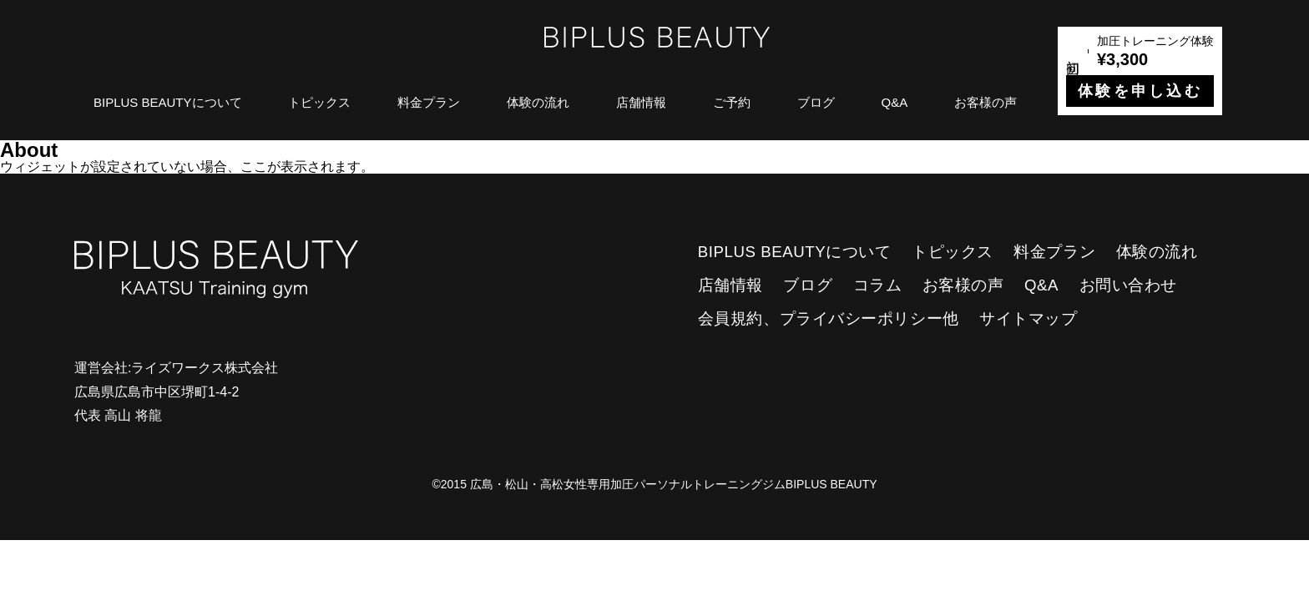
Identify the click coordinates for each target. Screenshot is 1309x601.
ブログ (816, 102)
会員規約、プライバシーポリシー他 (828, 318)
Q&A (895, 102)
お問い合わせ (1128, 285)
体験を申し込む (1140, 91)
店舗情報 (641, 102)
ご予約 (732, 102)
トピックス (319, 102)
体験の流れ (538, 102)
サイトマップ (1028, 318)
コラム (877, 285)
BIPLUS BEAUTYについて (168, 102)
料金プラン (428, 102)
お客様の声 (985, 102)
